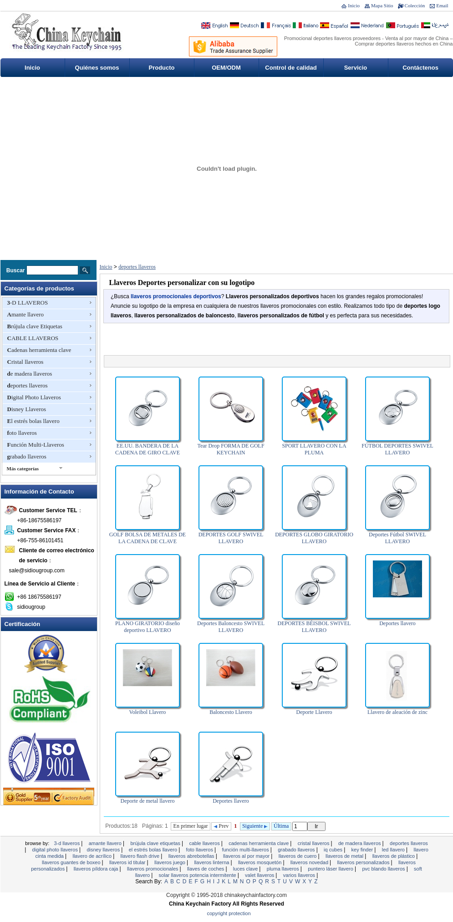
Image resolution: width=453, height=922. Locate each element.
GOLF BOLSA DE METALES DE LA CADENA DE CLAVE (147, 538)
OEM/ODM (226, 67)
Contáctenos (420, 67)
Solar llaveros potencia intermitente (198, 875)
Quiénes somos (97, 67)
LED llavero (394, 849)
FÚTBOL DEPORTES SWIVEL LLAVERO (397, 449)
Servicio (355, 67)
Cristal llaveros (25, 361)
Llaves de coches (206, 868)
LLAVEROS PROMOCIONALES (153, 868)
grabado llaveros (26, 456)
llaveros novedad (310, 862)
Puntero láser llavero (331, 868)
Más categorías (23, 468)
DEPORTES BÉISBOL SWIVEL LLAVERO (314, 626)
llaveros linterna (212, 862)
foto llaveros (22, 432)
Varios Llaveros (299, 875)
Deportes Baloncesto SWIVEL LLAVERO (231, 626)
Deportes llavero (397, 623)
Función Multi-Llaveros (35, 444)
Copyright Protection (229, 913)
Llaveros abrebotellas (192, 856)
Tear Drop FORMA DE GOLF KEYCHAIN (230, 449)
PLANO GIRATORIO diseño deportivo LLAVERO (147, 626)
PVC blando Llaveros (384, 868)
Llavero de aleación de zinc (397, 712)
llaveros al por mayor (247, 856)
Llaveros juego (170, 862)
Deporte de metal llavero (148, 801)
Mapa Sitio (382, 5)
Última (281, 826)
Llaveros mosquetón (260, 862)
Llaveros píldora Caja (97, 868)
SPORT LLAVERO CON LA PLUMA (314, 449)
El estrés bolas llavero (33, 421)
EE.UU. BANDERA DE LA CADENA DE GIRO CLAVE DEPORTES (147, 453)
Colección (415, 5)
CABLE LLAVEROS (33, 338)
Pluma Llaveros (283, 868)
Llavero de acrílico (92, 856)
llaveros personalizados (364, 862)
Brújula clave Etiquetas (34, 326)
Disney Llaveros (26, 409)
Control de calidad (290, 67)
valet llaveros (260, 875)
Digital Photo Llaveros (34, 397)
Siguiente (255, 826)
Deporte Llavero (314, 712)
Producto (161, 67)
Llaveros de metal (345, 856)
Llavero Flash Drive (141, 856)
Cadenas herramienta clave (39, 349)
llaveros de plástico (394, 856)
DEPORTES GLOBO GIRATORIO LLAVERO (314, 538)
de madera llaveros (29, 373)
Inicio (354, 5)
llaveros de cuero (298, 856)
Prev (221, 826)
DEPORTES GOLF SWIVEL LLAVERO (231, 538)
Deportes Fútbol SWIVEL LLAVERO (397, 538)
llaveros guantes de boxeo (72, 862)
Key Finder (363, 849)
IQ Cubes (334, 849)
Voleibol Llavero (147, 712)
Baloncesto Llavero (230, 712)
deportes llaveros (27, 385)
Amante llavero (25, 314)
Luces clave (246, 868)
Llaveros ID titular (128, 862)
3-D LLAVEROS (27, 302)
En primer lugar (190, 826)
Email (442, 5)
